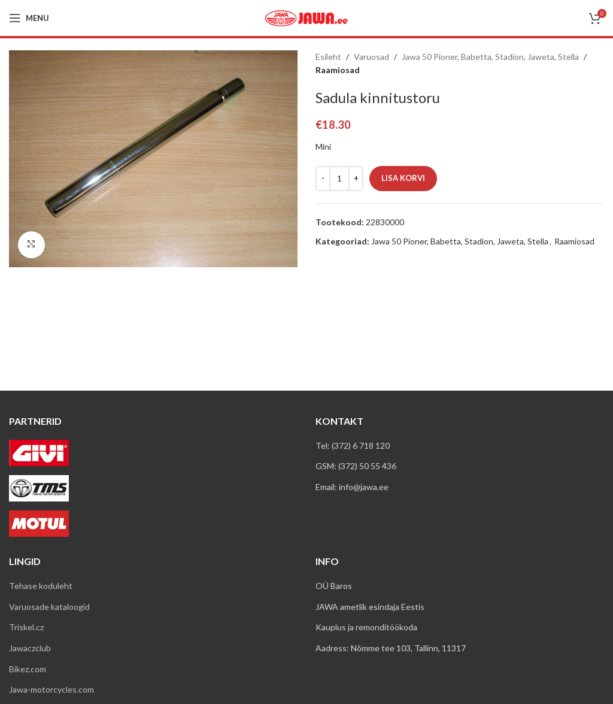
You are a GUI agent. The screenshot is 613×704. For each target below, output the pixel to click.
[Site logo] (306, 17)
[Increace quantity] (355, 178)
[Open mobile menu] (29, 18)
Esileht (328, 57)
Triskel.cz (26, 627)
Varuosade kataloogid (49, 607)
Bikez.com (27, 669)
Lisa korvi (403, 178)
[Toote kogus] (339, 178)
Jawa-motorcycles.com (51, 689)
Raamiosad (337, 70)
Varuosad (371, 57)
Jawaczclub (30, 648)
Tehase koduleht (40, 586)
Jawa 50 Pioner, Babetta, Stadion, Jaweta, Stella (490, 57)
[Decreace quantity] (322, 178)
